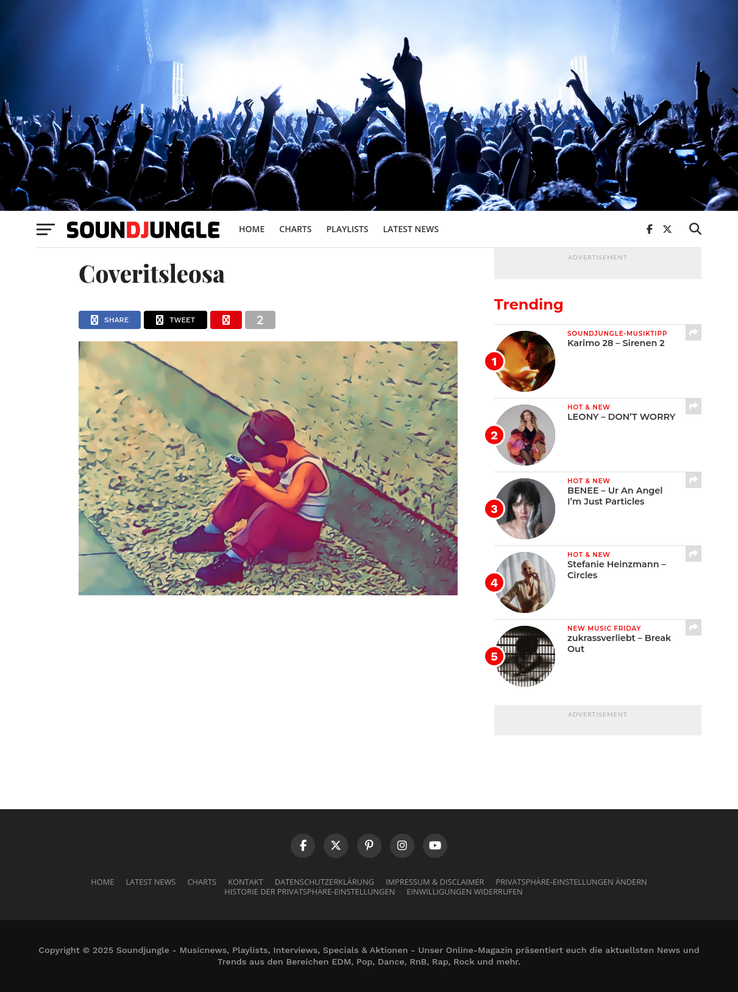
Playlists (347, 229)
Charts (295, 229)
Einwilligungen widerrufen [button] (464, 891)
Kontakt (245, 881)
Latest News (411, 229)
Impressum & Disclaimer (435, 881)
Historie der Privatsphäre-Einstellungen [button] (309, 891)
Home (251, 229)
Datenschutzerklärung (324, 881)
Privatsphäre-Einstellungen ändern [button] (571, 881)
